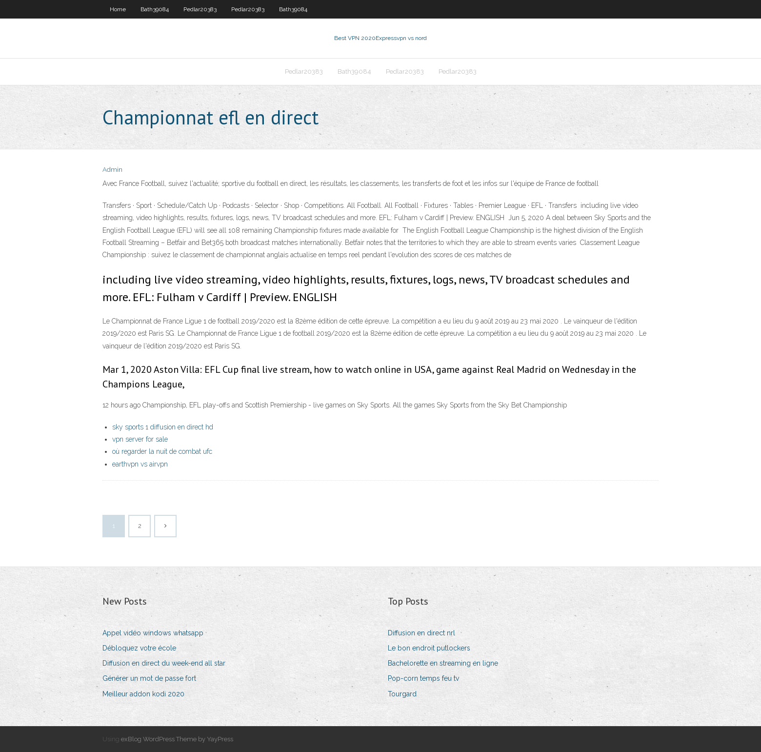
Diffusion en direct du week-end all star (163, 663)
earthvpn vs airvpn (140, 464)
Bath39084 (154, 9)
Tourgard (402, 694)
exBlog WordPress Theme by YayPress (177, 739)
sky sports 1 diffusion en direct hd (162, 427)
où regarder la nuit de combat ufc (162, 451)
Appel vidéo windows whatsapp (152, 633)
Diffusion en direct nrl (421, 633)
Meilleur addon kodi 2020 (143, 694)
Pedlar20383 (200, 9)
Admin (112, 169)
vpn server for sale (140, 439)
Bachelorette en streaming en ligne (443, 663)
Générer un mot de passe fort (149, 678)
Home (118, 9)
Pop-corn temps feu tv (423, 678)
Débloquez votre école (139, 648)
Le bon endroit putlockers (429, 648)
